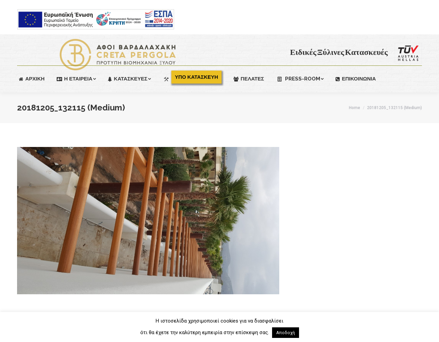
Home (354, 107)
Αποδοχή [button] (285, 332)
